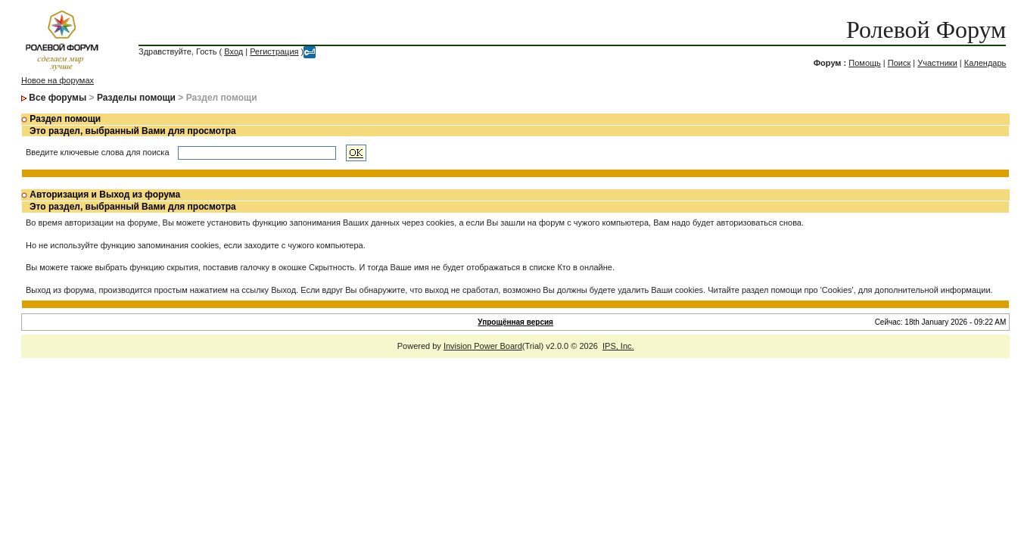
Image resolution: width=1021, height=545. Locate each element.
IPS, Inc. (618, 345)
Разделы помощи (136, 97)
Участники (937, 62)
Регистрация (274, 51)
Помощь (864, 62)
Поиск (899, 62)
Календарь (985, 62)
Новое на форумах (57, 80)
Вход (233, 51)
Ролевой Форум (926, 29)
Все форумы (57, 97)
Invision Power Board (483, 345)
